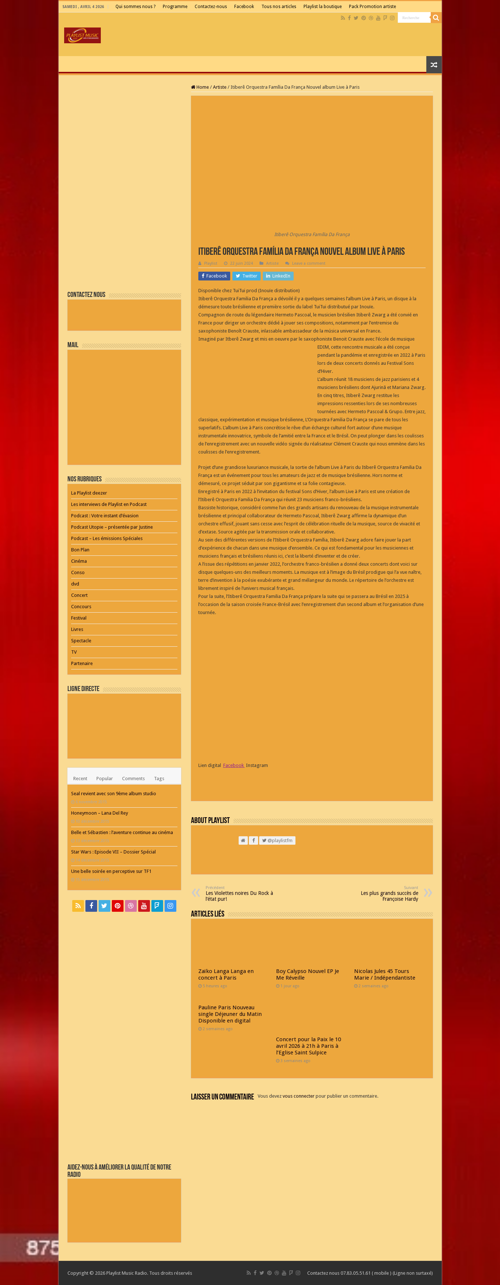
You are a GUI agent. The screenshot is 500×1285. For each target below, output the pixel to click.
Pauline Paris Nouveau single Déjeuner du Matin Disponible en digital (230, 1014)
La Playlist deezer (89, 493)
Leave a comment (309, 263)
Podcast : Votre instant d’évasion (105, 515)
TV (74, 652)
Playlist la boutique (323, 6)
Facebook (244, 6)
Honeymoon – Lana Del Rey (99, 813)
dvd (75, 584)
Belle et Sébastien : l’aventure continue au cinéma (122, 832)
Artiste (220, 87)
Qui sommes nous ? (135, 6)
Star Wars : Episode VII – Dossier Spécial (113, 852)
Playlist (210, 263)
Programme (175, 6)
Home (200, 87)
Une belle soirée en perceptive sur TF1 (111, 871)
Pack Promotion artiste (372, 6)
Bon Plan (80, 549)
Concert (79, 595)
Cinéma (79, 561)
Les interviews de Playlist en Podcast (109, 504)
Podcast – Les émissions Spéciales (107, 538)
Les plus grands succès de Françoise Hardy (380, 893)
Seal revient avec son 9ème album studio (113, 793)
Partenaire (82, 663)
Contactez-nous (211, 6)
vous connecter (299, 1096)
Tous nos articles (278, 6)
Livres (77, 629)
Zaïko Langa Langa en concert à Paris (226, 974)
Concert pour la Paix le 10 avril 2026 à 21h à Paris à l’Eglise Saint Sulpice (308, 1046)
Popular (104, 778)
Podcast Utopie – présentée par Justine (112, 527)
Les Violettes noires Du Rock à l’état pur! (243, 893)
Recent (80, 778)
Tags (159, 778)
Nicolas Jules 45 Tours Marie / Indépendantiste (384, 974)
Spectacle (81, 640)
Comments (133, 778)
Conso (78, 572)
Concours (81, 606)
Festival (79, 618)
